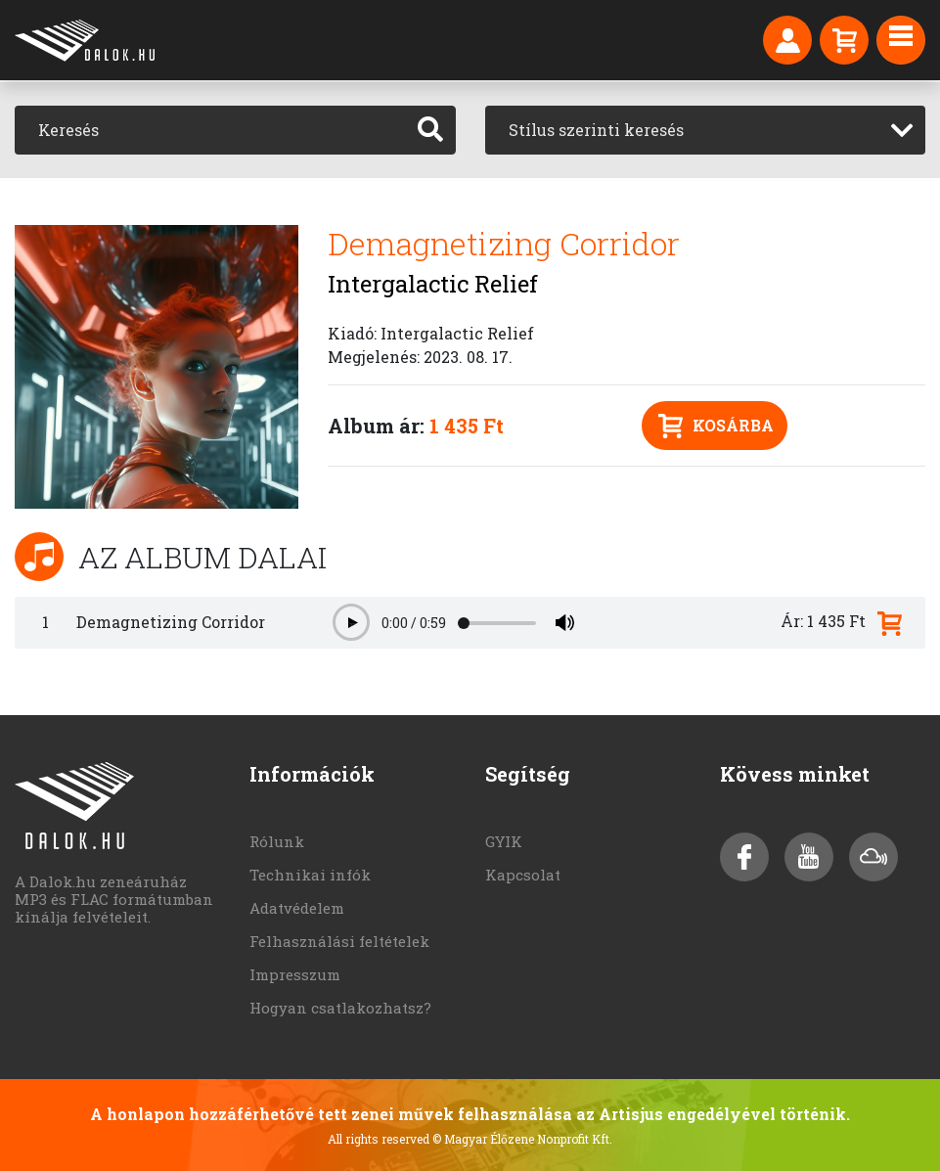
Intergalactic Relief (433, 283)
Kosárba (716, 426)
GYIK (503, 841)
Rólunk (276, 841)
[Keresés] (210, 130)
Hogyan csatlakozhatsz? (340, 1007)
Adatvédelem (296, 908)
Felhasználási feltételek (339, 941)
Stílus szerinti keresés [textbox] (596, 129)
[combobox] (705, 130)
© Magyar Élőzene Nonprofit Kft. (522, 1139)
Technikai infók (310, 874)
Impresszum (294, 974)
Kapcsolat (522, 874)
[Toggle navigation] (900, 40)
